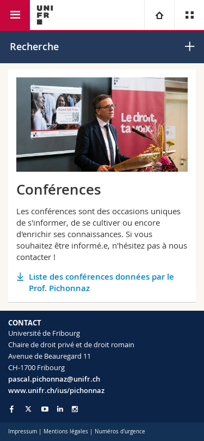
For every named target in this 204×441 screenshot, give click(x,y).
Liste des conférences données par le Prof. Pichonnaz (101, 282)
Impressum (22, 431)
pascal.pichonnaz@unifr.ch (54, 379)
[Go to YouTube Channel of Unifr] (44, 409)
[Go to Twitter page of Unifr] (28, 409)
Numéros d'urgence (120, 431)
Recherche (34, 46)
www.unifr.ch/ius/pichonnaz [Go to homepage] (56, 390)
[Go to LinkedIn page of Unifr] (60, 409)
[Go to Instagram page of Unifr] (75, 409)
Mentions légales (66, 431)
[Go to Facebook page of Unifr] (11, 409)
